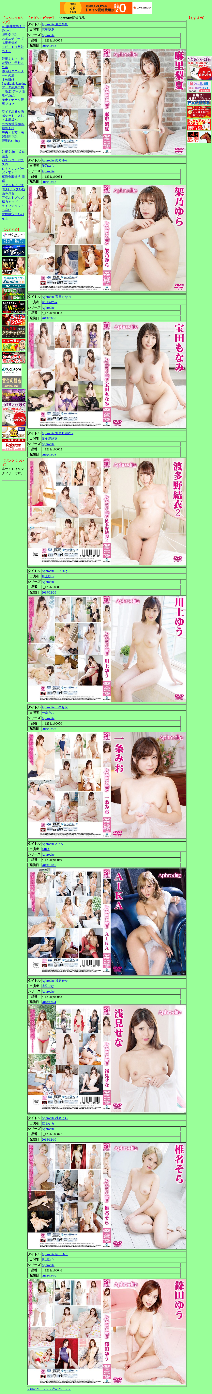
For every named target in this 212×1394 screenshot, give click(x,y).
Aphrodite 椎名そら (55, 1118)
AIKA (46, 849)
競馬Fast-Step (11, 140)
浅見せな (48, 986)
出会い (6, 210)
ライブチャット (13, 206)
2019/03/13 (49, 45)
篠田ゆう (48, 1259)
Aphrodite (48, 35)
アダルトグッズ (13, 197)
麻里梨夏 (48, 29)
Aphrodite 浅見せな (55, 980)
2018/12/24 (49, 1002)
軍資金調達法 (11, 176)
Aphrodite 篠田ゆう (55, 1254)
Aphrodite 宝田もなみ (56, 296)
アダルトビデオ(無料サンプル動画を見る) (13, 189)
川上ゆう (48, 576)
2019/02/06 (49, 729)
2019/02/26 (49, 318)
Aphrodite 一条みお (55, 707)
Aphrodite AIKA (52, 844)
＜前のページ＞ (38, 1389)
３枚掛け (8, 79)
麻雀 (5, 156)
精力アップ (10, 201)
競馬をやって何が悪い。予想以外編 (13, 63)
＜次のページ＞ (60, 1389)
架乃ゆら (48, 165)
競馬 (5, 152)
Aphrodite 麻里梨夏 (55, 24)
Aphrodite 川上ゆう (55, 571)
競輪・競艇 (17, 152)
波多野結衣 (49, 438)
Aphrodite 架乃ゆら (55, 160)
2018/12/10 (49, 1139)
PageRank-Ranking (14, 83)
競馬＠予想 (10, 34)
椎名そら (48, 1123)
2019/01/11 (49, 865)
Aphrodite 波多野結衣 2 (57, 433)
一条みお (48, 712)
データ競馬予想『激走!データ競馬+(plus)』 (13, 91)
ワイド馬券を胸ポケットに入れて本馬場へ (13, 116)
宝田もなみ (49, 302)
